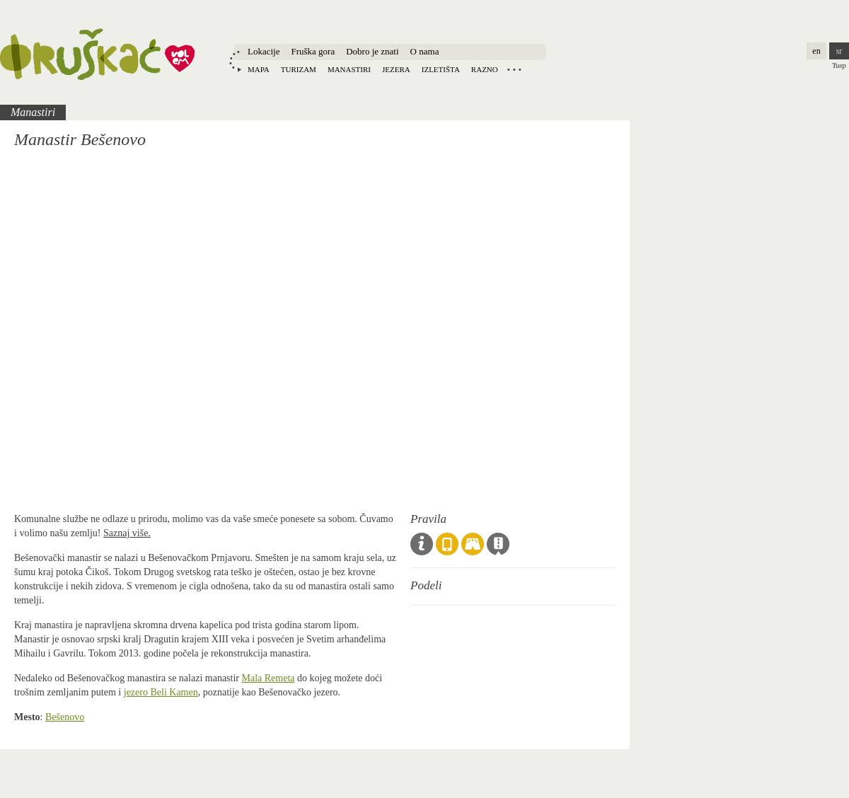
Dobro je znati (372, 51)
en (816, 51)
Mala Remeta (268, 678)
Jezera (396, 69)
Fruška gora (313, 51)
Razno (484, 69)
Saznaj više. (127, 533)
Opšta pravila (421, 544)
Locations (514, 69)
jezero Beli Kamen (161, 692)
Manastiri (349, 69)
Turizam (298, 69)
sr (839, 51)
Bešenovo (64, 717)
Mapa (259, 69)
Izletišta (441, 69)
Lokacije (263, 51)
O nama (424, 51)
